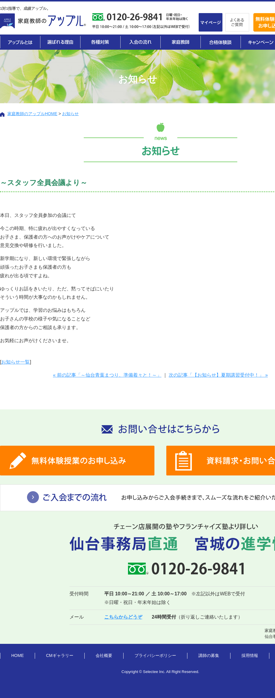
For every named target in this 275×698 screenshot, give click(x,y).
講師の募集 (208, 655)
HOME (17, 655)
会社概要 (104, 655)
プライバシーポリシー (155, 655)
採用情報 (249, 655)
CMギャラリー (59, 655)
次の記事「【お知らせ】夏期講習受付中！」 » (218, 375)
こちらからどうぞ (123, 616)
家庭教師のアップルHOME (32, 113)
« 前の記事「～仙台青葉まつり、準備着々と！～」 (107, 375)
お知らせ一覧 (15, 361)
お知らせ (70, 113)
